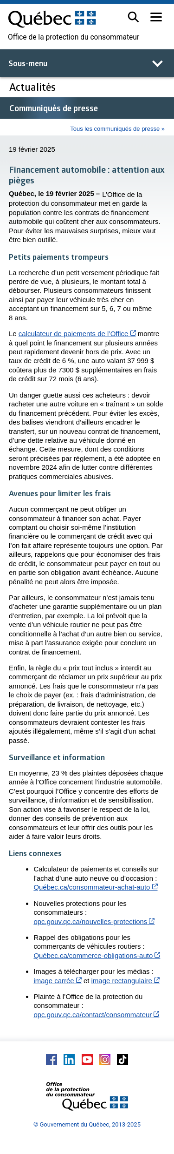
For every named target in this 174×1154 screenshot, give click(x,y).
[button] (133, 17)
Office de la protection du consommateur (73, 37)
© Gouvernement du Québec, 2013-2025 (87, 1124)
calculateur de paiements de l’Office (77, 333)
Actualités (32, 87)
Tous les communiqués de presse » (117, 128)
